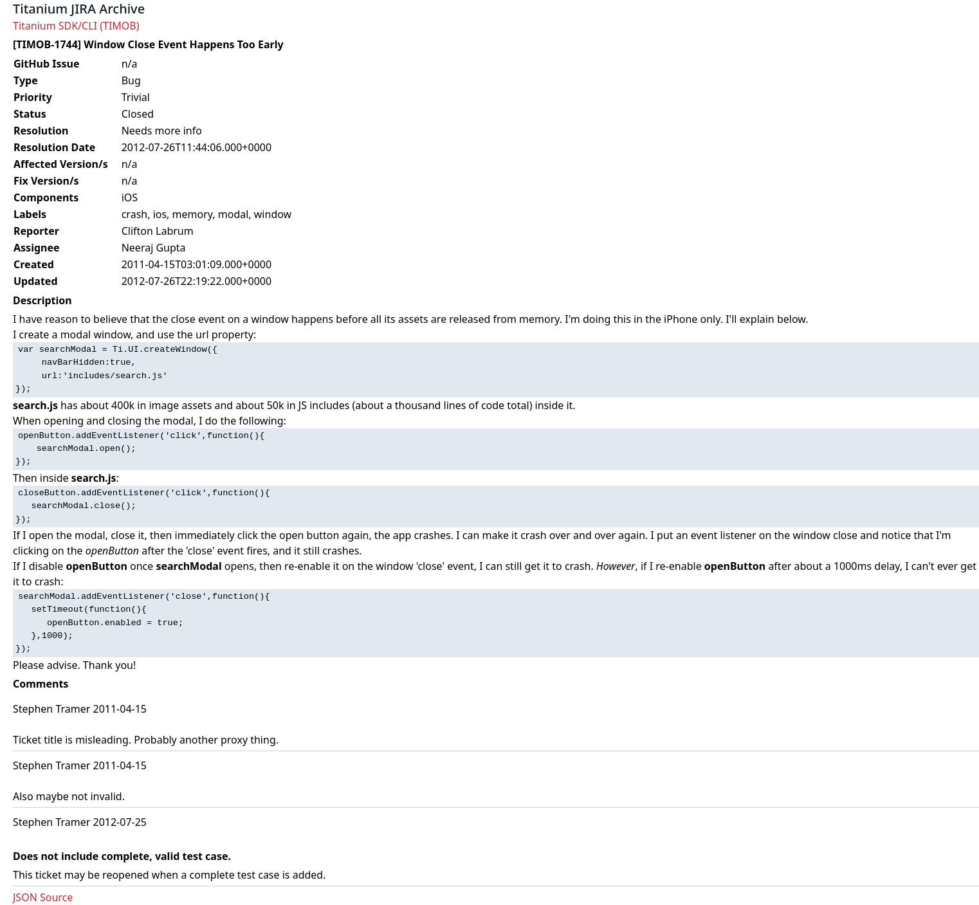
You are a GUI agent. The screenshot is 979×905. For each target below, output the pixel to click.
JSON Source (43, 897)
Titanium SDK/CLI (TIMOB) (76, 26)
